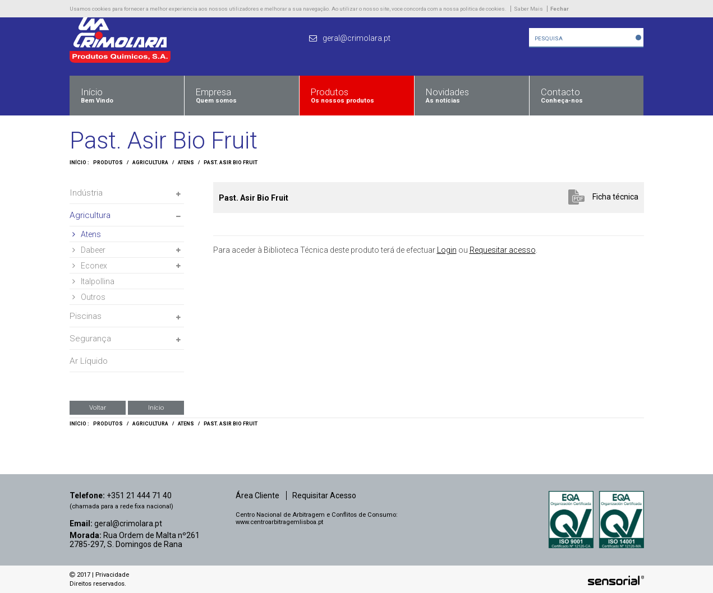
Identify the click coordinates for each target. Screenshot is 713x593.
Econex (89, 265)
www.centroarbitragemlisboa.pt (279, 522)
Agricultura (150, 162)
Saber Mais (528, 9)
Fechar (559, 9)
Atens (186, 162)
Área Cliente (257, 495)
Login (447, 249)
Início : (79, 162)
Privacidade (112, 574)
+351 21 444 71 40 (139, 495)
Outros (88, 297)
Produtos (108, 162)
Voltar (97, 407)
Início (156, 407)
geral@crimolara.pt (128, 523)
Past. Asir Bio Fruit (230, 162)
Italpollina (93, 281)
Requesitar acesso (503, 249)
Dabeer (88, 249)
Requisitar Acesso (324, 495)
